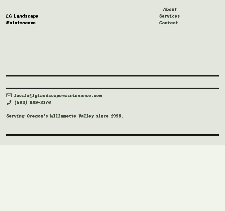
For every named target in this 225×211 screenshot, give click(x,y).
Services (169, 16)
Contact (168, 23)
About (170, 9)
